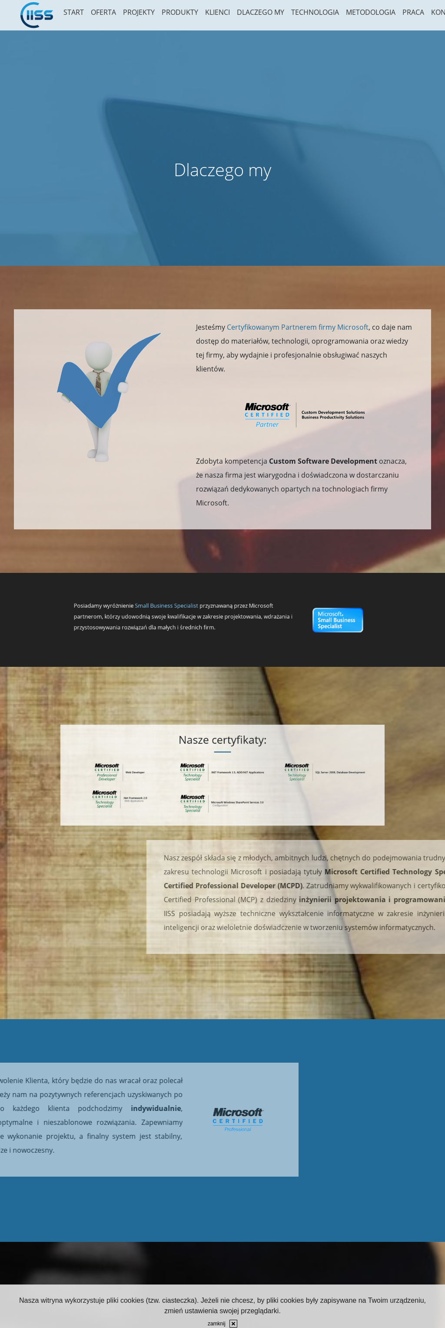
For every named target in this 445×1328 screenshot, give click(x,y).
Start (73, 12)
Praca (413, 12)
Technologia (315, 12)
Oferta (103, 12)
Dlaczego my (260, 12)
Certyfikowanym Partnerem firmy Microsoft (298, 327)
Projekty (139, 12)
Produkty (180, 12)
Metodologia (370, 12)
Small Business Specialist (200, 613)
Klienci (217, 12)
